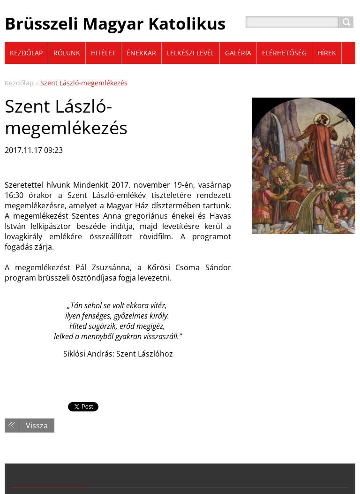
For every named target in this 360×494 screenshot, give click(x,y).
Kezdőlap (19, 82)
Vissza (37, 425)
